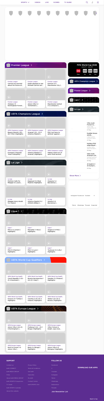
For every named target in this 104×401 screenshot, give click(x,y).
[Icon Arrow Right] (96, 13)
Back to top (94, 399)
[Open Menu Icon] (98, 2)
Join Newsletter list (59, 391)
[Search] (87, 2)
